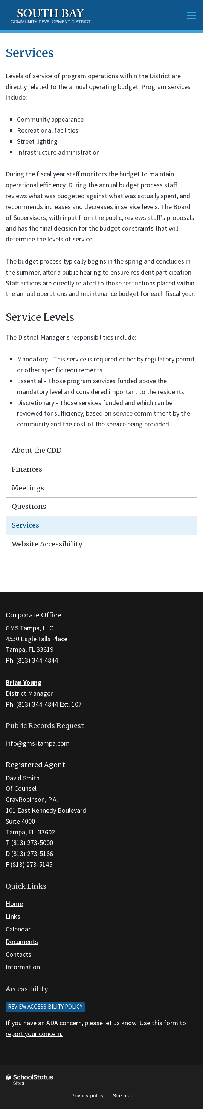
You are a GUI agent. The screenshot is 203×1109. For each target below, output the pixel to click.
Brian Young (23, 682)
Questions (29, 506)
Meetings (28, 488)
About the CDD (37, 450)
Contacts (18, 954)
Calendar (18, 929)
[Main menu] (191, 15)
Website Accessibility (47, 544)
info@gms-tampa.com (38, 743)
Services (25, 525)
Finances (27, 469)
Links (13, 916)
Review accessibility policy (45, 1006)
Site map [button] (123, 1095)
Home (14, 903)
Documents (22, 941)
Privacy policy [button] (87, 1095)
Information (23, 967)
